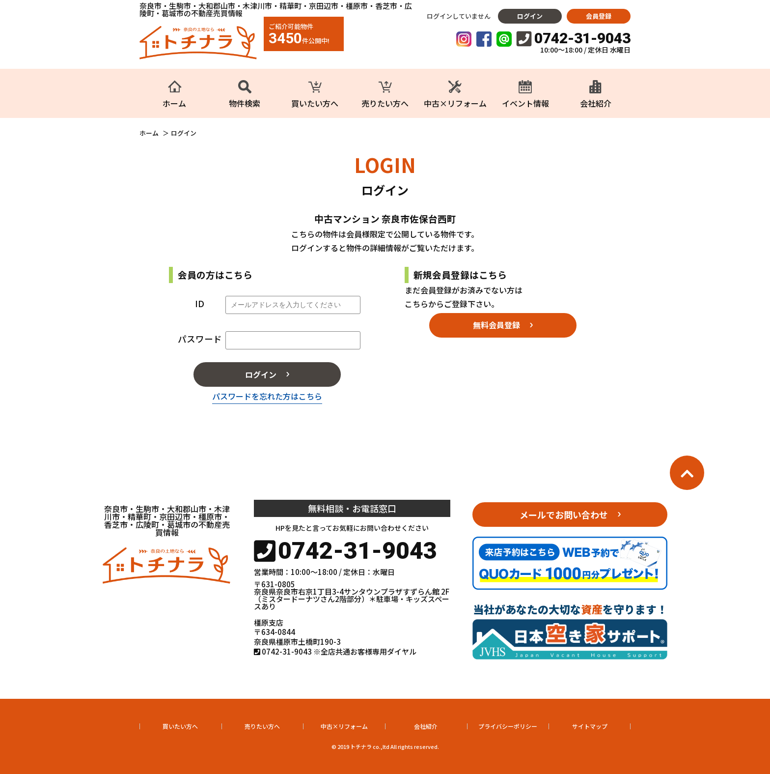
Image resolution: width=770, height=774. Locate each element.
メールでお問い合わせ (564, 514)
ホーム (149, 133)
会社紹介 (426, 726)
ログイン (530, 16)
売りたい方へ (262, 726)
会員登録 (598, 16)
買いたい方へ (180, 726)
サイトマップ (589, 726)
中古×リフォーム (344, 726)
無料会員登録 (496, 325)
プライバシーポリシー (507, 726)
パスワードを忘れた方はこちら (267, 396)
